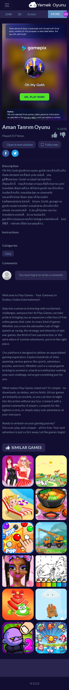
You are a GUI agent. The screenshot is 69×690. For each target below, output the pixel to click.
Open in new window (20, 144)
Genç (8, 253)
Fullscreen (51, 144)
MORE (55, 14)
